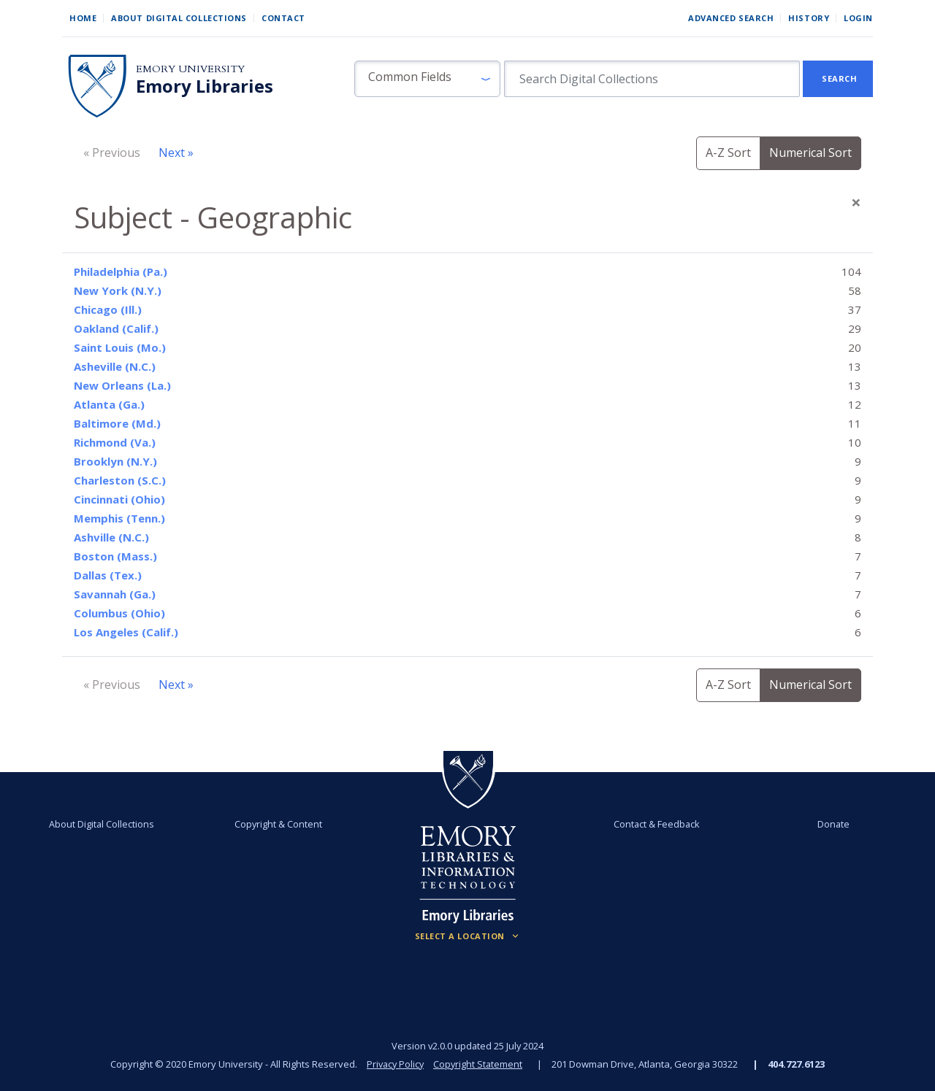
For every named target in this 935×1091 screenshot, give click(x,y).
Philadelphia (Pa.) (120, 271)
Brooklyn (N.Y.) (115, 461)
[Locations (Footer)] (468, 936)
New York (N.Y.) (117, 290)
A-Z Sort (728, 152)
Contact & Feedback (655, 823)
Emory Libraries (204, 86)
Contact (283, 17)
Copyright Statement (479, 1064)
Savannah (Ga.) (115, 594)
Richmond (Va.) (115, 442)
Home (82, 17)
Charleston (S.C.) (120, 480)
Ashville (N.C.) (111, 537)
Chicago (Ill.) (108, 309)
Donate (830, 823)
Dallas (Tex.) (108, 575)
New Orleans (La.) (122, 385)
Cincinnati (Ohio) (119, 499)
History (808, 17)
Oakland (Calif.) (116, 328)
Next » (176, 152)
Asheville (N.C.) (115, 366)
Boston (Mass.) (115, 556)
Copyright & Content (280, 823)
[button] (427, 79)
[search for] (652, 79)
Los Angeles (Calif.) (126, 632)
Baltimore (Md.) (117, 423)
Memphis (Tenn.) (119, 518)
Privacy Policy (394, 1064)
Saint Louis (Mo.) (120, 347)
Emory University (190, 69)
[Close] (856, 202)
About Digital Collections (179, 17)
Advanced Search (731, 17)
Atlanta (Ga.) (109, 404)
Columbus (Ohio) (119, 613)
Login (858, 17)
